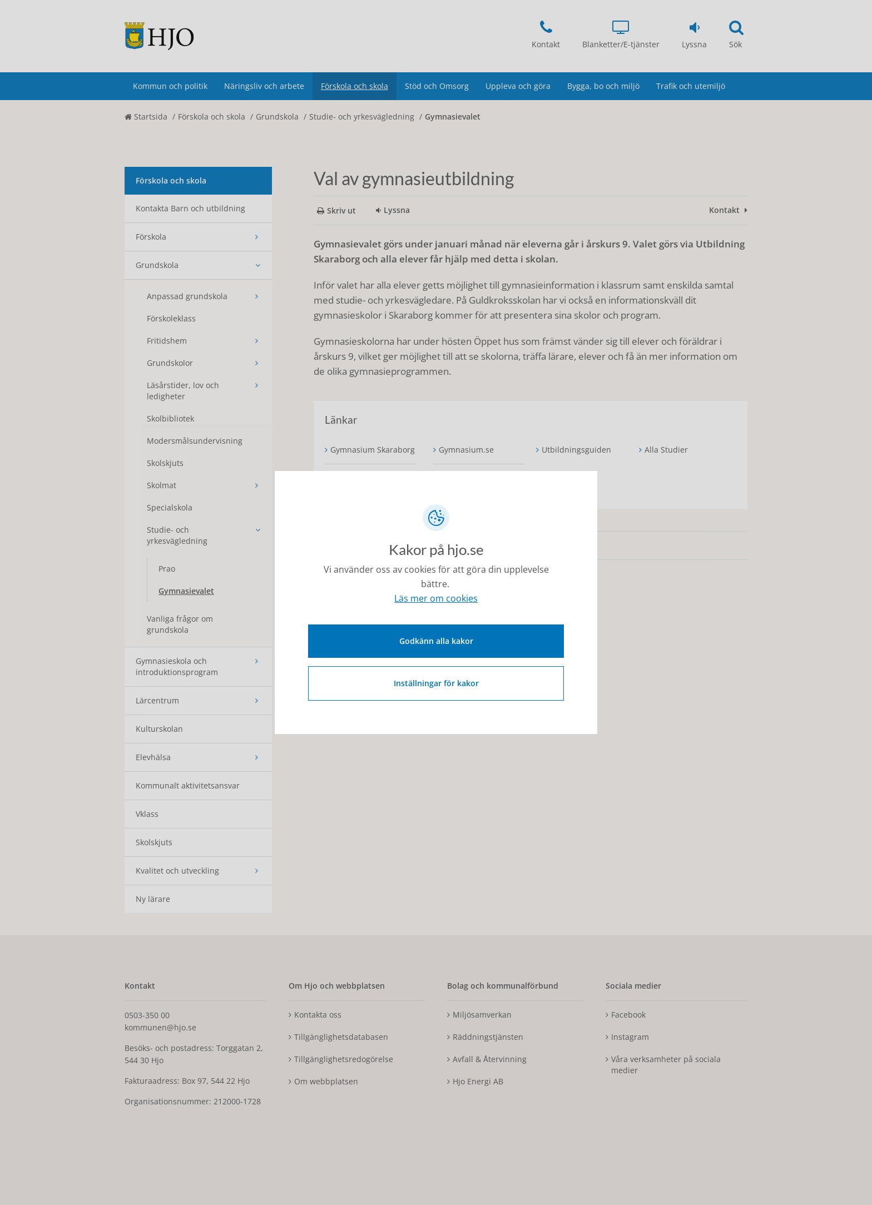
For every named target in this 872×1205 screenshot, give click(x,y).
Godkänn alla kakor (436, 639)
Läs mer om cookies (436, 599)
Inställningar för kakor (436, 682)
